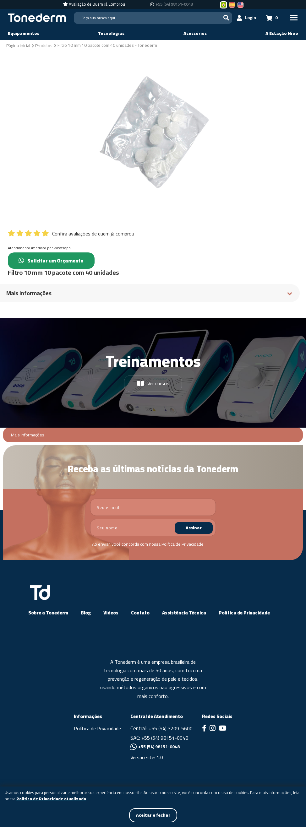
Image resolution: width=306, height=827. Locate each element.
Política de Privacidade (182, 544)
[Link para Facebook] (204, 728)
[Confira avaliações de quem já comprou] (153, 232)
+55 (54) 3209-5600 (171, 728)
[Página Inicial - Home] (37, 17)
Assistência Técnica (184, 612)
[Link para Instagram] (213, 728)
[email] (153, 507)
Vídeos (110, 612)
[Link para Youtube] (223, 728)
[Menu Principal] (293, 18)
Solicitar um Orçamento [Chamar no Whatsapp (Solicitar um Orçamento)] (51, 260)
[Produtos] (43, 45)
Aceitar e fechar (153, 815)
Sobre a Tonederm (48, 612)
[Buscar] (226, 17)
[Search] (153, 18)
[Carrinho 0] (271, 18)
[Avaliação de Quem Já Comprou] (94, 4)
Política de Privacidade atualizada (51, 799)
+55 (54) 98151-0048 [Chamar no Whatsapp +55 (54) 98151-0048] (174, 4)
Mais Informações (27, 435)
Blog (86, 612)
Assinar (194, 528)
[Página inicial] (18, 45)
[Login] (246, 18)
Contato (140, 612)
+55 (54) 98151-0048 (164, 738)
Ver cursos (153, 383)
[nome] (153, 527)
